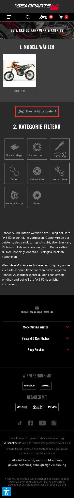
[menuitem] (9, 17)
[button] (6, 491)
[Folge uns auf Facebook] (31, 423)
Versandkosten (12, 442)
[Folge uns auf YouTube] (42, 423)
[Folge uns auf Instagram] (54, 423)
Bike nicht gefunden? (37, 111)
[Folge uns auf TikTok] (20, 423)
